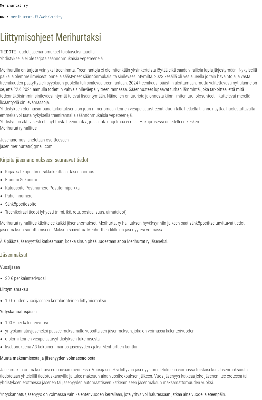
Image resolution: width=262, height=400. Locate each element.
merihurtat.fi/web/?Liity (37, 17)
